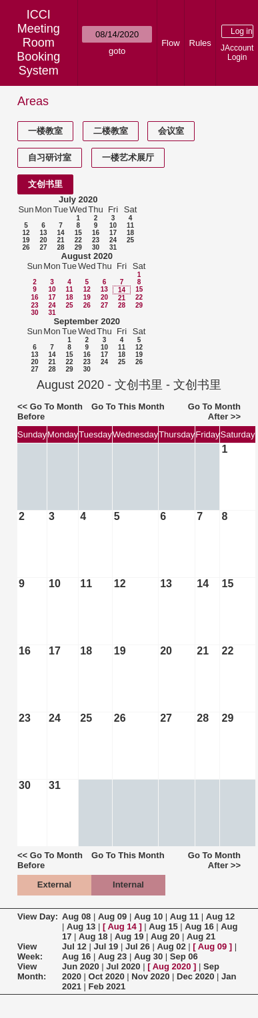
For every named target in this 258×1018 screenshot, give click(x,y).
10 (113, 225)
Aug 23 (112, 956)
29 (78, 247)
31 (113, 247)
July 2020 (78, 199)
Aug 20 (165, 936)
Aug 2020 (172, 966)
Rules (200, 43)
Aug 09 (112, 916)
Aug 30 (148, 956)
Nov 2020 (150, 976)
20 (43, 240)
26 (25, 247)
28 (60, 247)
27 (43, 247)
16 (95, 232)
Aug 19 (129, 936)
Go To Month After (214, 411)
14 (60, 232)
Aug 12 (220, 916)
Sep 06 (184, 956)
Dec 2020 (195, 976)
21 (60, 240)
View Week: (30, 951)
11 (130, 225)
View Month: (31, 971)
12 (25, 232)
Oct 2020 (107, 976)
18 (130, 232)
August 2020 (87, 256)
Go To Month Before (50, 411)
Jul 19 (105, 946)
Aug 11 (184, 916)
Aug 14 (121, 926)
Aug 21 (201, 936)
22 (78, 240)
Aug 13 (81, 926)
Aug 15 (163, 926)
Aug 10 (148, 916)
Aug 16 (199, 926)
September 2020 (86, 321)
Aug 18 (93, 936)
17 (113, 232)
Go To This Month (128, 406)
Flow (170, 43)
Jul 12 (74, 946)
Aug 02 (171, 946)
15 (78, 232)
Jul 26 (137, 946)
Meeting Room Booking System (38, 49)
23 (95, 240)
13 (43, 232)
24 (113, 240)
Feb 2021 (107, 986)
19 (25, 240)
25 (130, 240)
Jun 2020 (80, 966)
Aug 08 (76, 916)
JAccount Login (237, 52)
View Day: (37, 916)
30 (95, 247)
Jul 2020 (123, 966)
